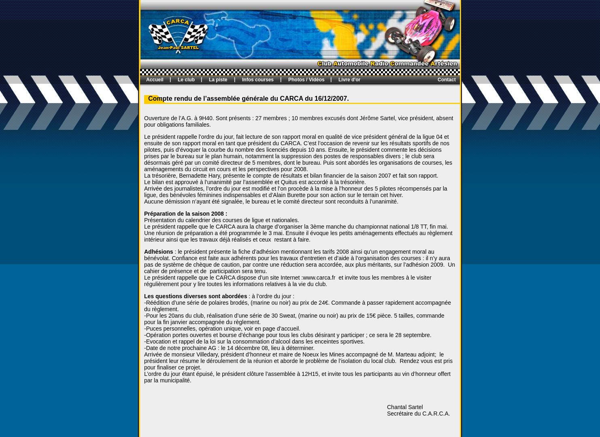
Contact (447, 80)
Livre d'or (349, 80)
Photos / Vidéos (306, 80)
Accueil (155, 80)
